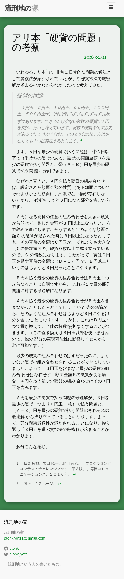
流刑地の (18, 8)
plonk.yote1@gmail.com (24, 538)
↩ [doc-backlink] (74, 474)
